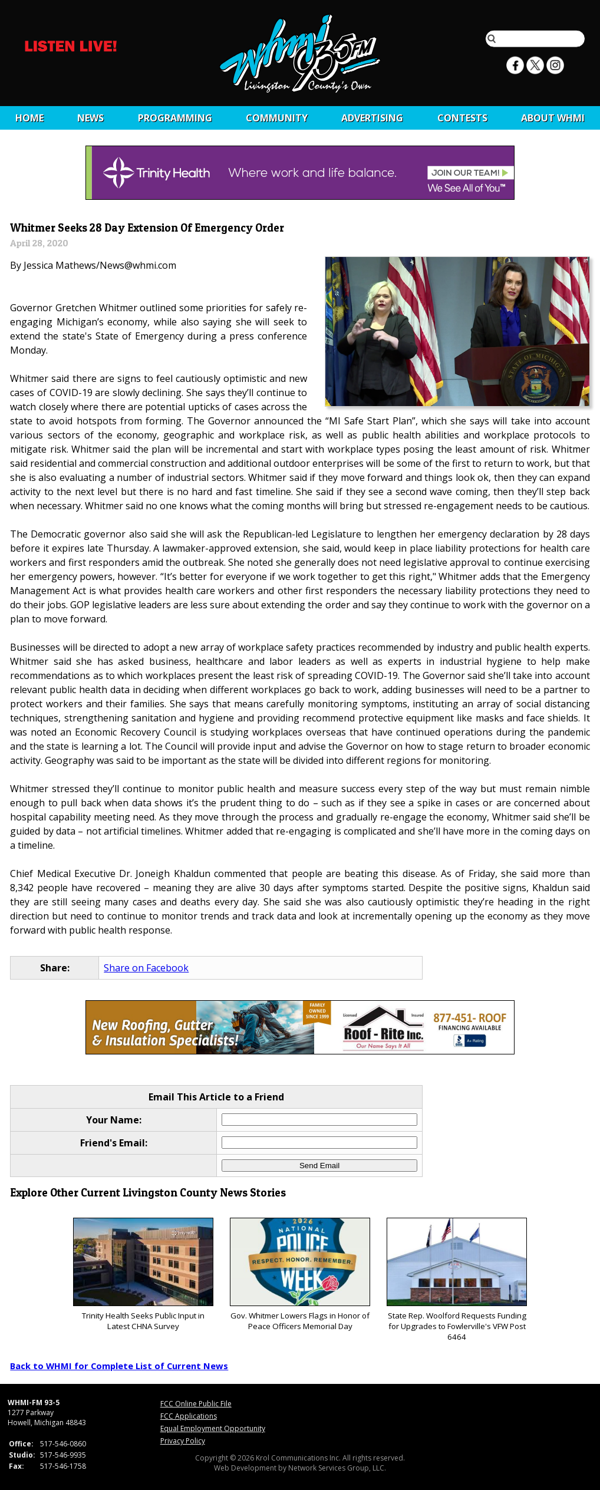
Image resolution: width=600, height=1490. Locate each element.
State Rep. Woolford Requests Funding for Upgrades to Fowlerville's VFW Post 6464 (456, 1280)
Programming (175, 117)
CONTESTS (462, 117)
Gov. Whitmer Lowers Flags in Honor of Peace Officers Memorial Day (300, 1274)
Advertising (372, 117)
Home (29, 117)
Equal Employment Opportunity (212, 1428)
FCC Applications (188, 1416)
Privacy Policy (182, 1441)
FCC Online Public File (196, 1404)
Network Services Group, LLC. (337, 1468)
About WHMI (553, 117)
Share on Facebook (146, 967)
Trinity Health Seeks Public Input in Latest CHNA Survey (143, 1274)
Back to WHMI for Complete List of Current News (119, 1366)
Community (277, 117)
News (90, 117)
